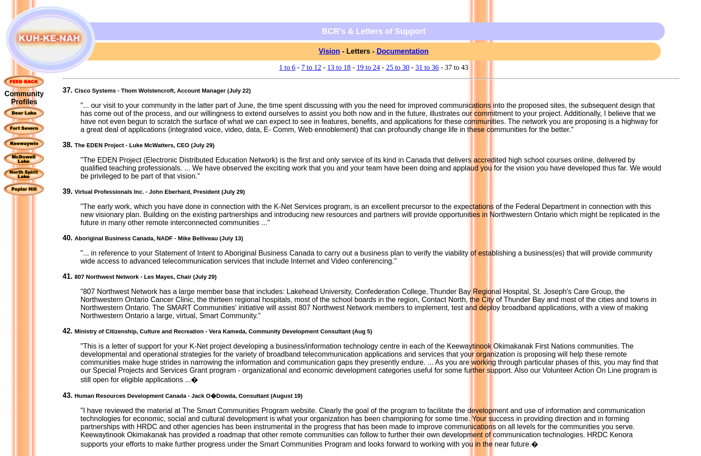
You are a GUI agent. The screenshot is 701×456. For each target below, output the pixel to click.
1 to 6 (287, 67)
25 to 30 (397, 67)
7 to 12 (311, 67)
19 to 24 (368, 67)
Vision (329, 51)
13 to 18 (338, 67)
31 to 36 (427, 67)
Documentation (402, 51)
